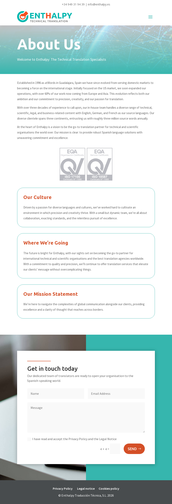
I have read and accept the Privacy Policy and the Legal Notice (72, 439)
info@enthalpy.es (99, 4)
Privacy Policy (63, 488)
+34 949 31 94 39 (73, 4)
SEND (132, 449)
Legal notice (86, 488)
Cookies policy (109, 488)
